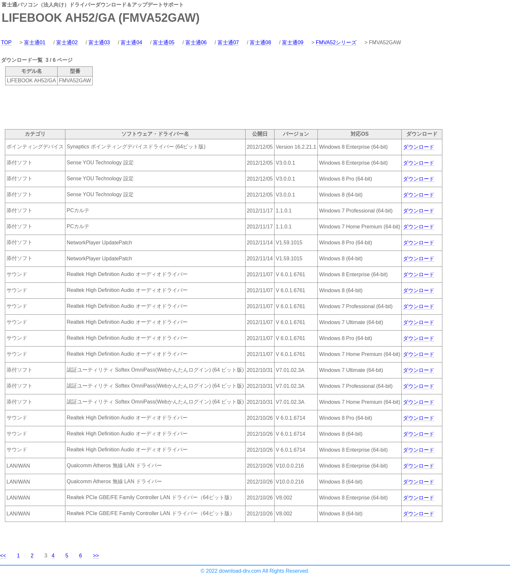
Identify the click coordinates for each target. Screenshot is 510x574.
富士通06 (196, 42)
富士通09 (292, 42)
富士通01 (35, 42)
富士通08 (260, 42)
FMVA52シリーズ (336, 42)
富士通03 (99, 42)
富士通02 (67, 42)
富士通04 (131, 42)
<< (3, 555)
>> (96, 555)
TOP (6, 42)
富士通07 (228, 42)
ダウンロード (418, 147)
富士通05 (163, 42)
